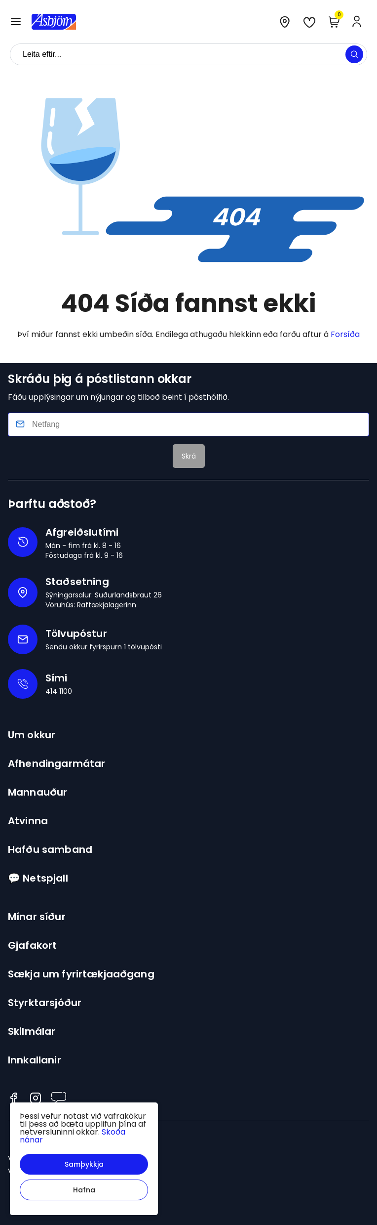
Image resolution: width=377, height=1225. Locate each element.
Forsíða (345, 334)
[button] (84, 1164)
